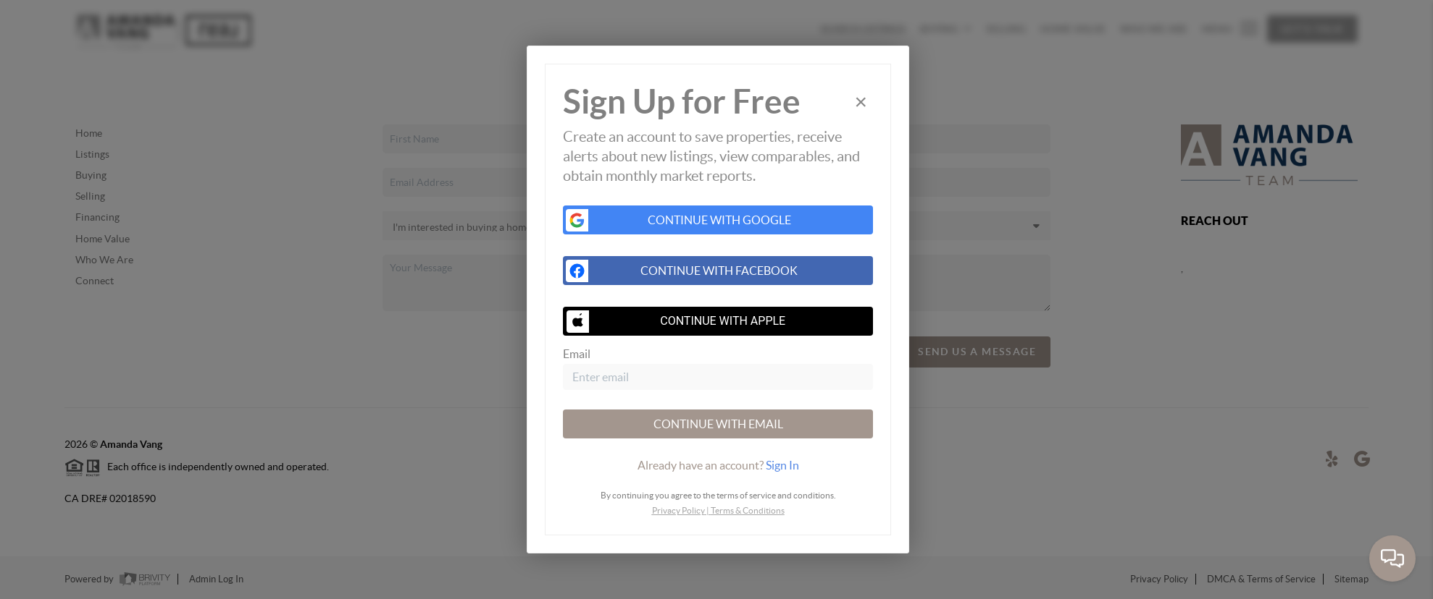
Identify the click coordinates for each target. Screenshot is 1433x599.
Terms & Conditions (748, 510)
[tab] (718, 465)
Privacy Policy (678, 510)
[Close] (860, 102)
